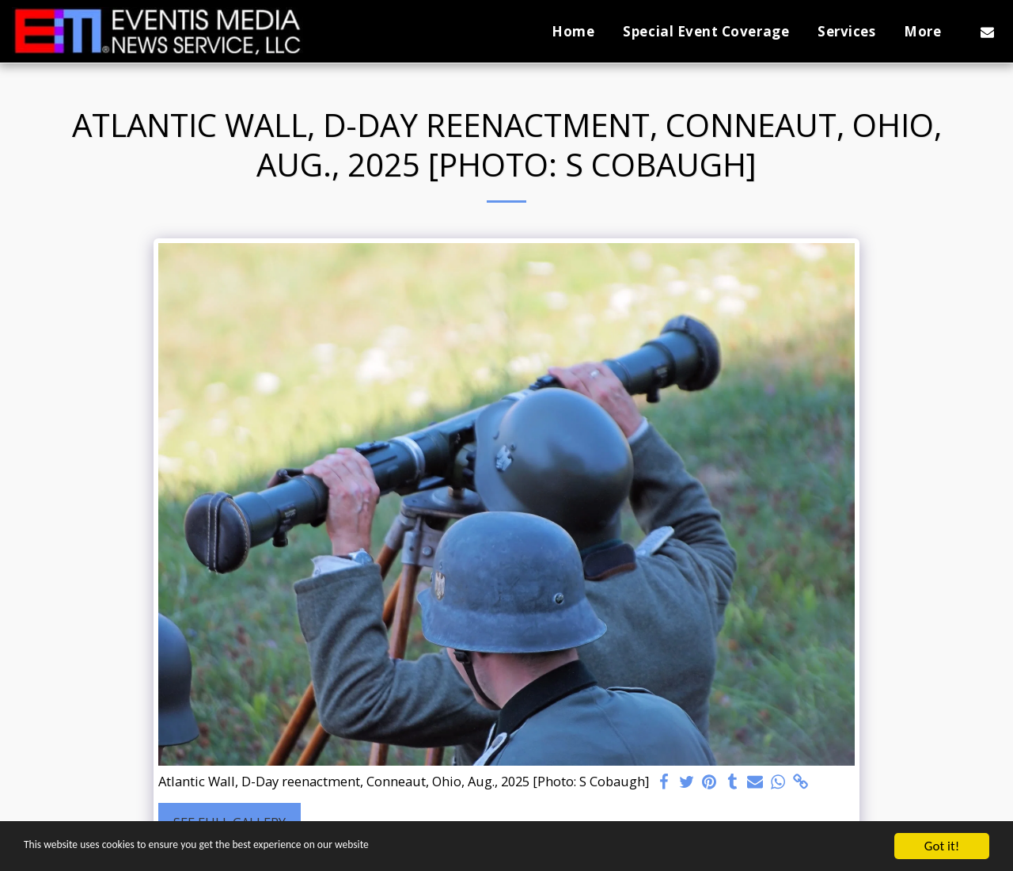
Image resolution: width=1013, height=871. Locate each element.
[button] (987, 32)
